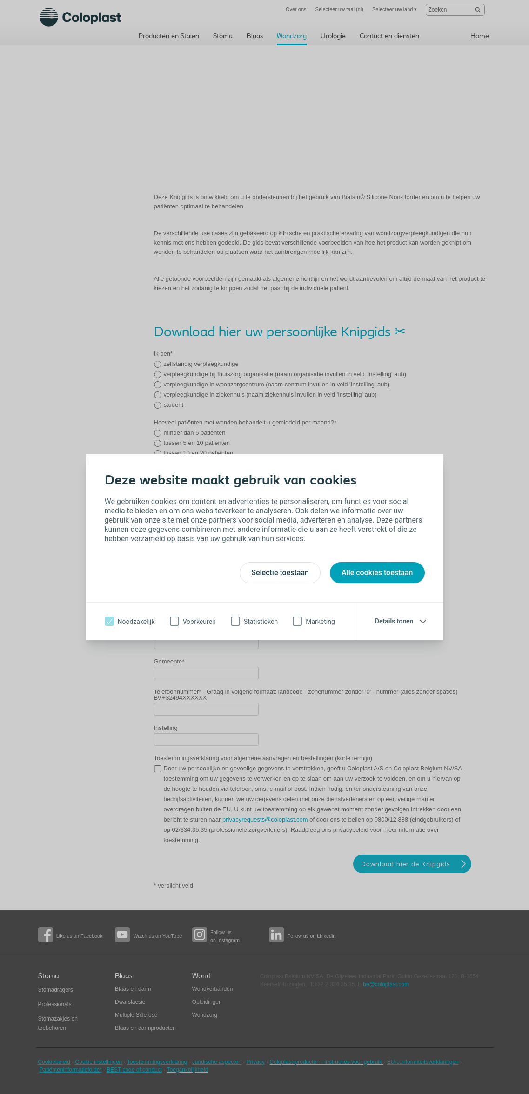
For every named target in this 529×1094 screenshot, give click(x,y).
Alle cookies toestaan (377, 572)
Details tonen (394, 621)
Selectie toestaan (280, 572)
